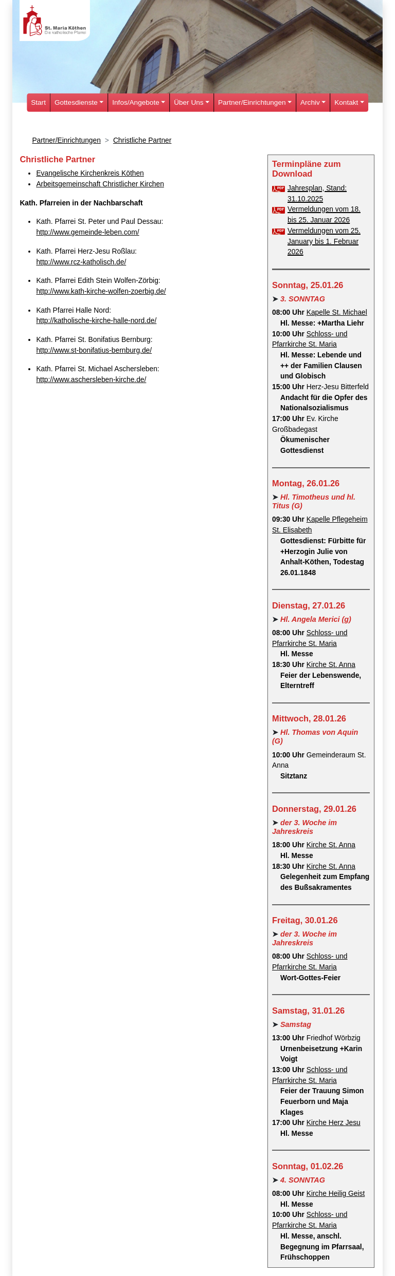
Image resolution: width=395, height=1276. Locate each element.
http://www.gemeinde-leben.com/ (87, 232)
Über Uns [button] (188, 102)
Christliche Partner (142, 140)
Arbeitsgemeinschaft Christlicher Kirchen (100, 184)
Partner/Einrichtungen (66, 140)
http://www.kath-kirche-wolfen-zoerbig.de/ (101, 291)
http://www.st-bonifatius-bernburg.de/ (94, 350)
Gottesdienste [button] (76, 102)
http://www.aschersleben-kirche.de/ (91, 380)
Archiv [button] (310, 102)
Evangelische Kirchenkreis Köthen (89, 173)
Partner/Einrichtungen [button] (251, 102)
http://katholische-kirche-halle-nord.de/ (96, 321)
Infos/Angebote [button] (135, 102)
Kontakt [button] (346, 102)
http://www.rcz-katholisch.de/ (81, 262)
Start (38, 102)
